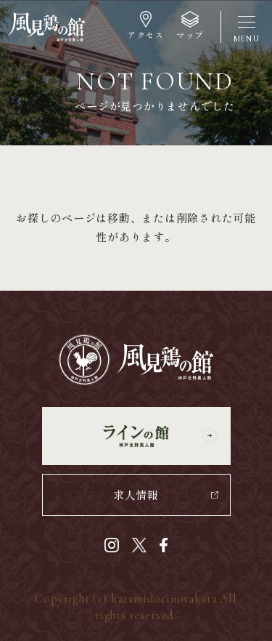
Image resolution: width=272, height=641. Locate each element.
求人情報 (136, 494)
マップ (190, 35)
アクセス (145, 35)
